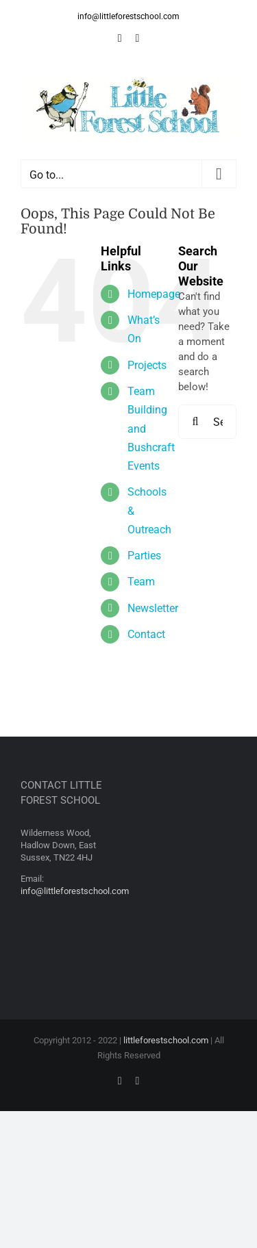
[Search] (195, 422)
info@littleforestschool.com (128, 16)
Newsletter (152, 608)
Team (141, 581)
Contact (146, 634)
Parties (144, 555)
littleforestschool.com (165, 1040)
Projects (147, 365)
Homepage (153, 294)
